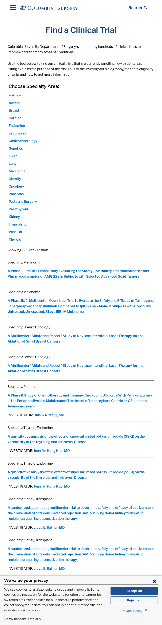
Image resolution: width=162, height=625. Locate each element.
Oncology (16, 186)
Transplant (17, 224)
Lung (13, 164)
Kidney (14, 217)
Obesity (15, 179)
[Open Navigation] (13, 8)
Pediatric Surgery (23, 202)
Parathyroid (18, 209)
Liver (13, 156)
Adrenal (15, 103)
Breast (14, 111)
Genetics (16, 149)
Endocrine (17, 126)
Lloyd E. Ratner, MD (49, 528)
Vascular (16, 232)
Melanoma (17, 171)
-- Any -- (15, 95)
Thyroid (15, 240)
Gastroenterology (23, 141)
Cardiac (15, 118)
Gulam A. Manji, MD (49, 415)
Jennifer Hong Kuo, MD (52, 451)
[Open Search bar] (137, 7)
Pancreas (16, 194)
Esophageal (18, 133)
